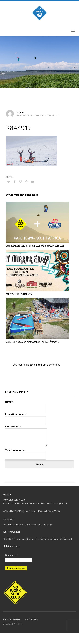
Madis (20, 112)
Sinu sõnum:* (26, 436)
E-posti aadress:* (25, 417)
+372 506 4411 (10, 539)
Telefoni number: (25, 452)
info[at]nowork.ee (11, 546)
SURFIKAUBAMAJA (11, 619)
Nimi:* (25, 404)
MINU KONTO (31, 619)
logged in (32, 364)
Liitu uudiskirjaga (16, 568)
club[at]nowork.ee (11, 531)
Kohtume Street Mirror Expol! (19, 294)
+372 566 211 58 (10, 524)
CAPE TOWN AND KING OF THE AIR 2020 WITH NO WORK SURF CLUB (35, 246)
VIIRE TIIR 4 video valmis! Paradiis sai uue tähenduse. (32, 342)
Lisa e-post (11, 555)
